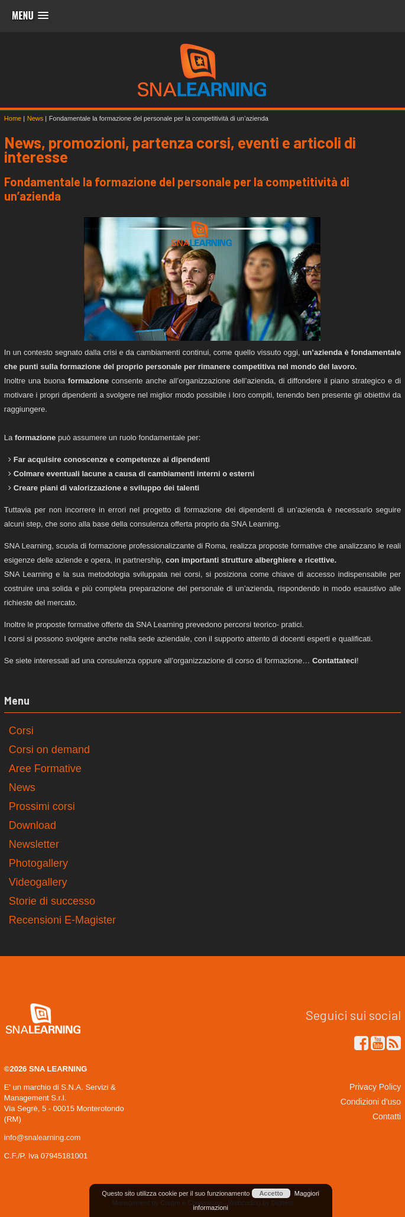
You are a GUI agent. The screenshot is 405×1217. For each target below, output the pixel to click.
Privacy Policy (375, 1087)
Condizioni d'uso (371, 1101)
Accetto (271, 1193)
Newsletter (34, 844)
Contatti (386, 1116)
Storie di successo (52, 901)
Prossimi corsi (42, 806)
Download (32, 825)
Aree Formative (45, 768)
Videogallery (38, 882)
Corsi (21, 731)
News (22, 787)
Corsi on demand (49, 750)
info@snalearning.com (42, 1137)
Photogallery (38, 863)
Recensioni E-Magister (62, 920)
